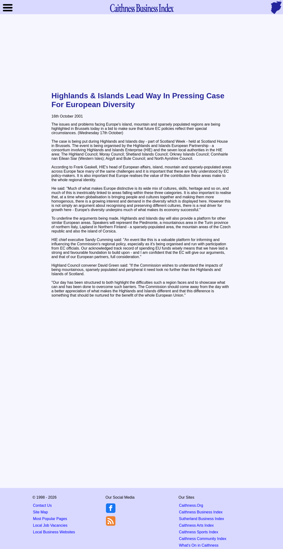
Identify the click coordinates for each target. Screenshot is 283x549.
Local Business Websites (54, 532)
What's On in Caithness (199, 545)
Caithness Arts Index (196, 525)
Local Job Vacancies (50, 525)
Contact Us (42, 505)
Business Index (141, 7)
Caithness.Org (191, 505)
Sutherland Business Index (201, 519)
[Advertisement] (141, 53)
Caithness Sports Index (198, 532)
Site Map (40, 512)
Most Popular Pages (50, 519)
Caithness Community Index (202, 539)
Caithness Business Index (201, 512)
